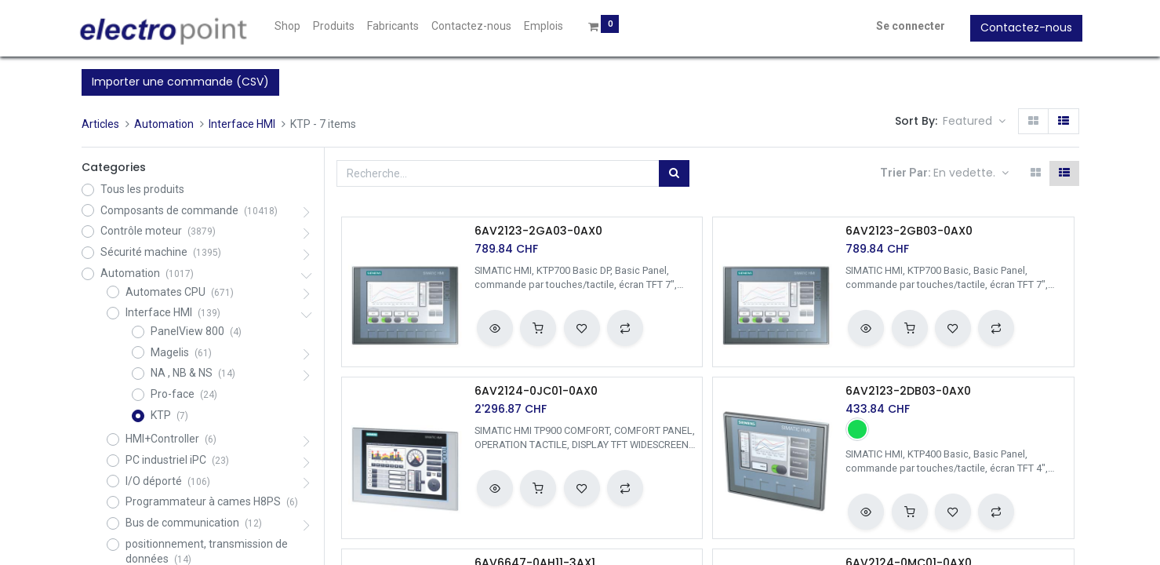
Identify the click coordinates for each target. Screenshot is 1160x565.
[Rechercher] (674, 173)
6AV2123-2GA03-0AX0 (538, 231)
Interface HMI (242, 124)
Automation (164, 124)
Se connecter (907, 26)
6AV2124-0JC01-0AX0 (536, 391)
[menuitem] (291, 27)
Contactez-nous (1023, 27)
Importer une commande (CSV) (180, 81)
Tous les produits (142, 189)
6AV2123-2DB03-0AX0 (908, 391)
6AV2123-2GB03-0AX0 (909, 231)
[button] (974, 121)
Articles (100, 124)
